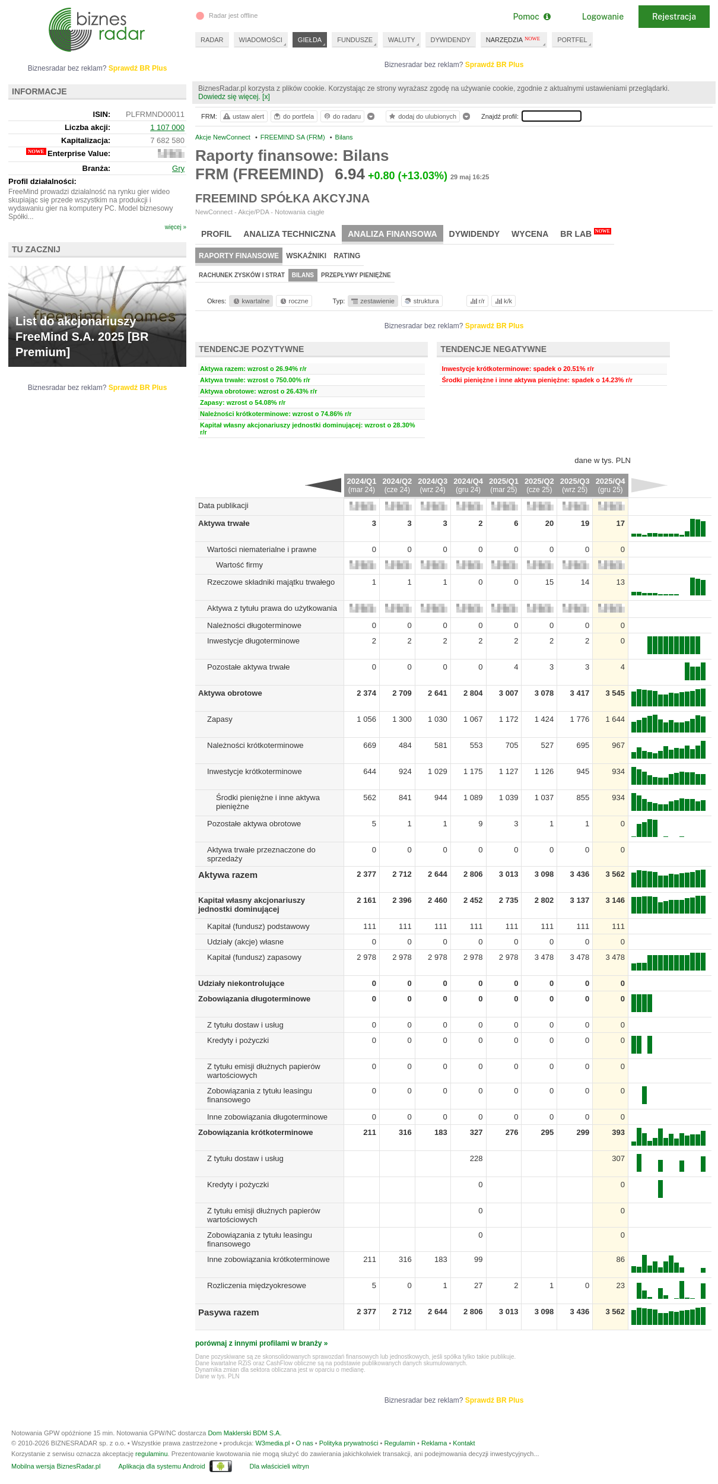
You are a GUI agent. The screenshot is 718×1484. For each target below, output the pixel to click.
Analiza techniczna (289, 234)
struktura (421, 301)
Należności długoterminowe (254, 625)
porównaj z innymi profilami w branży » (261, 1343)
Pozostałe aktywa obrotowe (254, 823)
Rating (346, 256)
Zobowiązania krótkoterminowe (255, 1132)
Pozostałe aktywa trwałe (248, 666)
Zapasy (220, 719)
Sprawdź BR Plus (494, 65)
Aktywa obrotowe (230, 693)
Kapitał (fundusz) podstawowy (258, 926)
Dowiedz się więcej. (229, 97)
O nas (304, 1443)
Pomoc (531, 16)
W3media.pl (272, 1443)
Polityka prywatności (349, 1443)
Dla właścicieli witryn (279, 1466)
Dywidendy (474, 234)
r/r (476, 301)
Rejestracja (674, 16)
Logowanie (603, 16)
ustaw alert (243, 116)
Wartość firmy (239, 564)
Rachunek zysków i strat (242, 275)
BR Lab (585, 233)
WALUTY (401, 39)
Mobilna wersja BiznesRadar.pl (55, 1466)
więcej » (175, 227)
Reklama (434, 1443)
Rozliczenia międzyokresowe (256, 1285)
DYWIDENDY (451, 39)
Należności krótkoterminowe (255, 745)
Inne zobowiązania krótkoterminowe (268, 1259)
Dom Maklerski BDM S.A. (244, 1433)
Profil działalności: (42, 181)
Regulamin (399, 1443)
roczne (293, 301)
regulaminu (151, 1453)
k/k (502, 301)
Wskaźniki (306, 256)
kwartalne (250, 301)
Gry (178, 168)
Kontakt (464, 1443)
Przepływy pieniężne (356, 275)
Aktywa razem (228, 875)
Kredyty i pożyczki (238, 1040)
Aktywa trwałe (224, 523)
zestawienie (372, 301)
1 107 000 (167, 127)
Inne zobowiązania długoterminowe (267, 1116)
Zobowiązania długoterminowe (254, 998)
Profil (216, 234)
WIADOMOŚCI (260, 39)
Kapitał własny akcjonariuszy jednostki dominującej (251, 905)
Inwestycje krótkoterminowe (254, 771)
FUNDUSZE (355, 39)
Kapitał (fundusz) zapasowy (254, 957)
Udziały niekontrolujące (241, 983)
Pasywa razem (228, 1312)
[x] (266, 97)
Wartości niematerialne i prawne (261, 549)
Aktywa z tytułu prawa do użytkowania (272, 608)
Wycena (530, 234)
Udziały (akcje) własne (245, 941)
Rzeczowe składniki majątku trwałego (271, 582)
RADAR (212, 39)
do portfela (293, 116)
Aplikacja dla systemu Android (161, 1466)
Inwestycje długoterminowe (253, 640)
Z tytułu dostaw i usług (245, 1024)
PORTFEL (572, 39)
